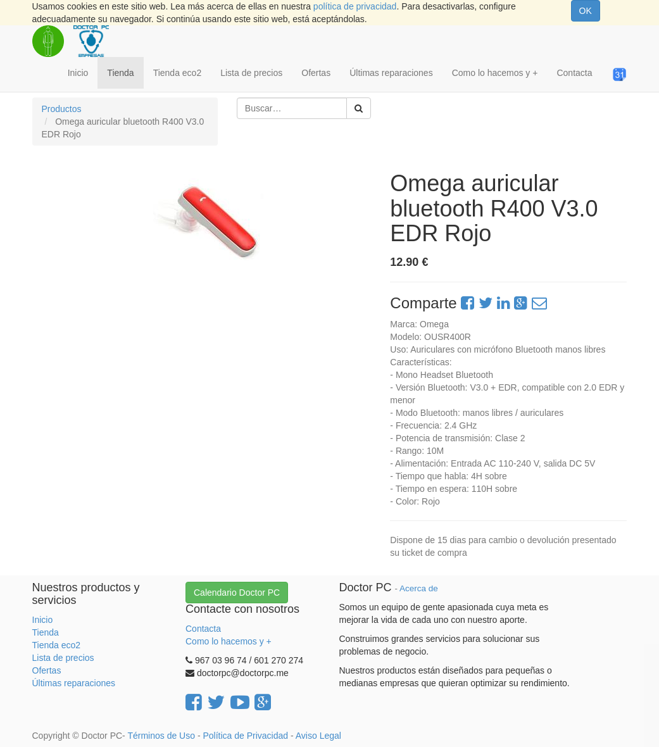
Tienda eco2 (56, 645)
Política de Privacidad (245, 736)
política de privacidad (355, 6)
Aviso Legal (318, 736)
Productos (62, 109)
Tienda (45, 632)
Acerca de (418, 588)
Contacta (203, 629)
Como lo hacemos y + (228, 641)
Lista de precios (63, 658)
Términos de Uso (161, 736)
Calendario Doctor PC (237, 592)
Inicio (42, 620)
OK (585, 11)
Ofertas (46, 670)
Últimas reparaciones (74, 683)
